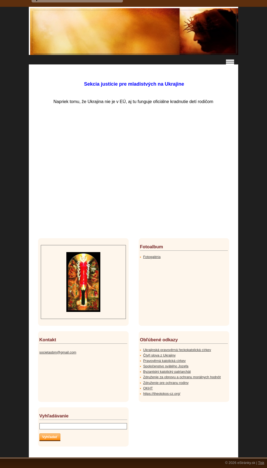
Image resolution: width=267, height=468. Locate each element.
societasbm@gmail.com (57, 352)
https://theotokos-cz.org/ (162, 394)
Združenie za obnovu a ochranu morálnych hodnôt (182, 377)
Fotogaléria (152, 257)
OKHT (148, 388)
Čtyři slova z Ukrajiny (159, 355)
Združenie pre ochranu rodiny (166, 383)
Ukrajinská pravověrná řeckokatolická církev (177, 350)
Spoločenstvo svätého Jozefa (165, 366)
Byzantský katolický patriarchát (167, 372)
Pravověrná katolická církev (164, 361)
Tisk (261, 463)
